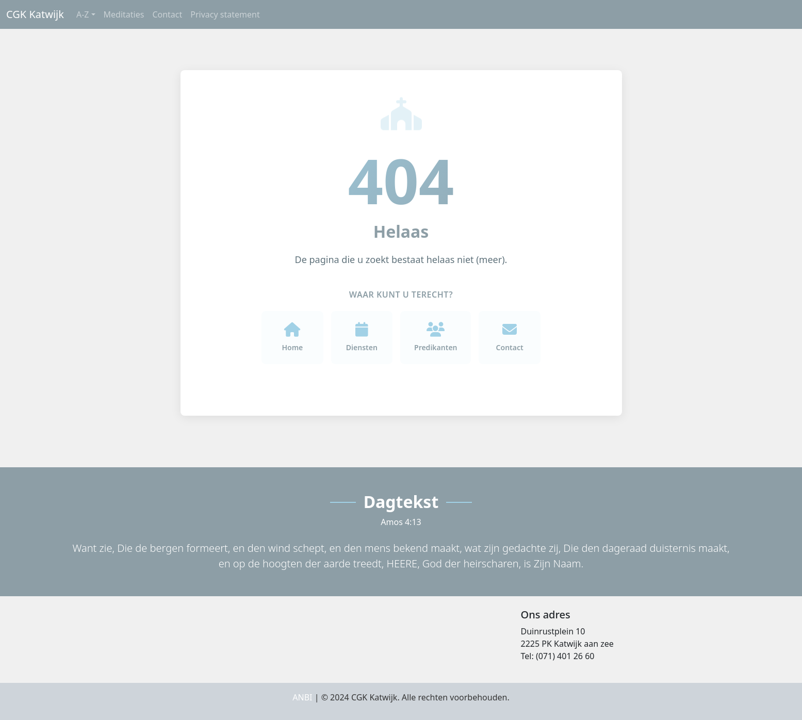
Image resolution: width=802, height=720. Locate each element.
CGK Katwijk (35, 14)
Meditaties (124, 14)
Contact (167, 14)
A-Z (82, 14)
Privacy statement (224, 14)
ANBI (302, 697)
